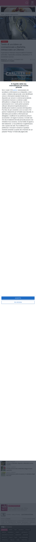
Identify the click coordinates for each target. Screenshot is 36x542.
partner (15, 90)
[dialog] (18, 271)
